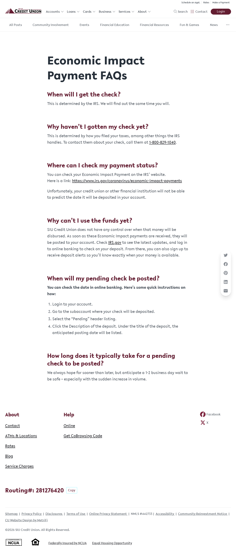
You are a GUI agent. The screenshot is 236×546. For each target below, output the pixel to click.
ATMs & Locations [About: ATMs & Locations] (21, 435)
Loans (73, 11)
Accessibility (165, 514)
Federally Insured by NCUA (67, 543)
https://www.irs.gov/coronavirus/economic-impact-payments (127, 180)
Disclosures (54, 514)
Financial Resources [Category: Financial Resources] (154, 25)
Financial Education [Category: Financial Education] (114, 25)
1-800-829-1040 (162, 142)
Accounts (55, 11)
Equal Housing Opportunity (112, 543)
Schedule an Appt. (190, 2)
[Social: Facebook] (210, 414)
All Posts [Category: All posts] (15, 25)
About (144, 11)
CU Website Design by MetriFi (26, 520)
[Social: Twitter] (204, 422)
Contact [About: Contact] (12, 425)
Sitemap (11, 514)
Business (107, 11)
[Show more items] (227, 25)
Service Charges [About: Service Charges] (19, 466)
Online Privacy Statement (108, 514)
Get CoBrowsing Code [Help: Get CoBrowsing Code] (83, 435)
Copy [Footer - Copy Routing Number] (71, 490)
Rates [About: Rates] (10, 446)
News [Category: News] (214, 25)
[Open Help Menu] (199, 11)
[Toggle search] (179, 11)
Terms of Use (76, 514)
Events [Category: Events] (84, 25)
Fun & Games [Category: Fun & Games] (189, 25)
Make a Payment (221, 2)
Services (126, 11)
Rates (206, 2)
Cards (89, 11)
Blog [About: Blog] (9, 456)
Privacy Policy (32, 514)
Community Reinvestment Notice (203, 514)
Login (221, 11)
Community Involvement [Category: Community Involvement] (51, 25)
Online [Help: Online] (69, 425)
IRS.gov (114, 242)
